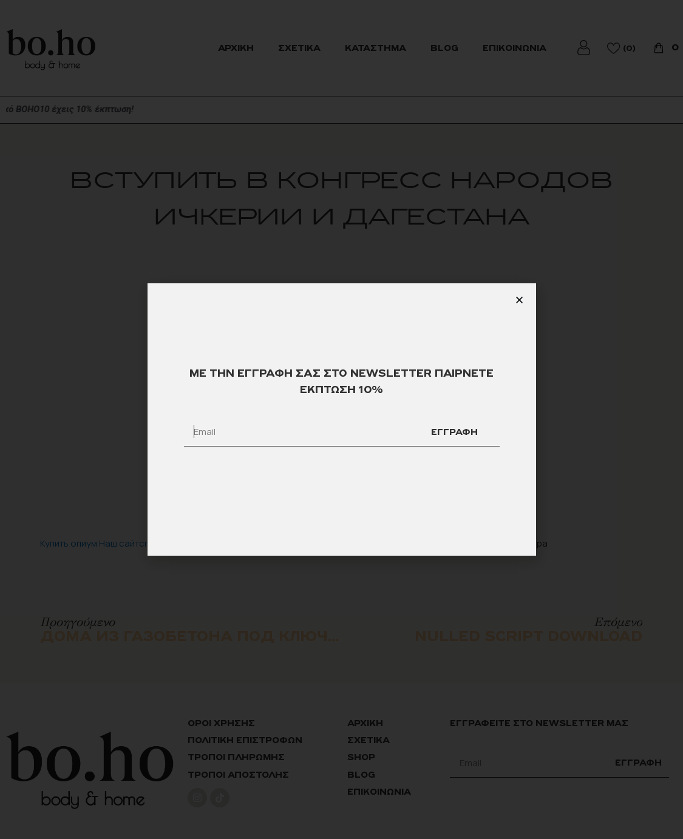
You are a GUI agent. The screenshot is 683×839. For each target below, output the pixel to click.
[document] (341, 419)
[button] (519, 300)
